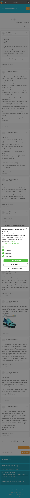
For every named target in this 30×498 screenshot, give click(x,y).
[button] (15, 243)
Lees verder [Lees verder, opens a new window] (13, 241)
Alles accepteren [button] (15, 260)
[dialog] (15, 249)
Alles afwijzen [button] (15, 264)
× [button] (26, 228)
